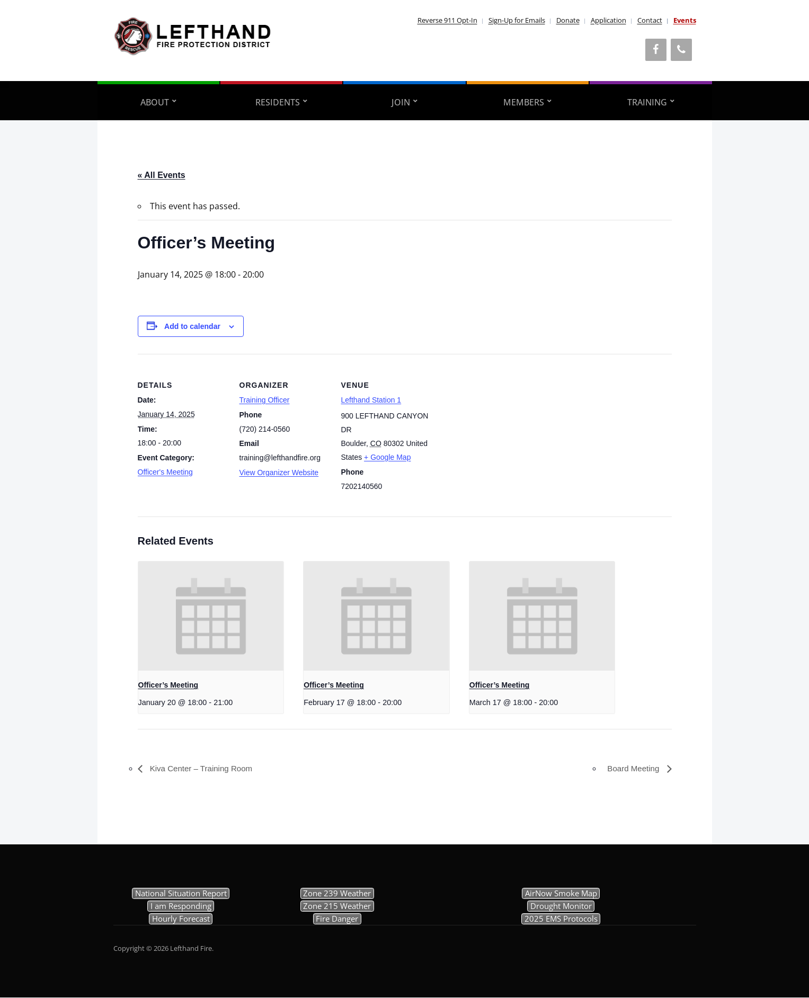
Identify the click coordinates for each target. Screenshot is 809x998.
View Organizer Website (279, 472)
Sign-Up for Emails (516, 20)
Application (608, 20)
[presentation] (211, 616)
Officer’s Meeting (168, 685)
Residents (277, 102)
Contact (649, 20)
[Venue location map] (499, 427)
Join (401, 102)
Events (684, 20)
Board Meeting (633, 768)
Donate (568, 20)
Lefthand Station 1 (371, 400)
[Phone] (681, 50)
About (154, 102)
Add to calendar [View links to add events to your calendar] (192, 326)
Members (523, 102)
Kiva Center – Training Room (203, 768)
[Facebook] (655, 50)
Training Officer (264, 400)
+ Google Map (387, 457)
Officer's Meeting (165, 472)
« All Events (161, 175)
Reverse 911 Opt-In (447, 20)
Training (647, 102)
